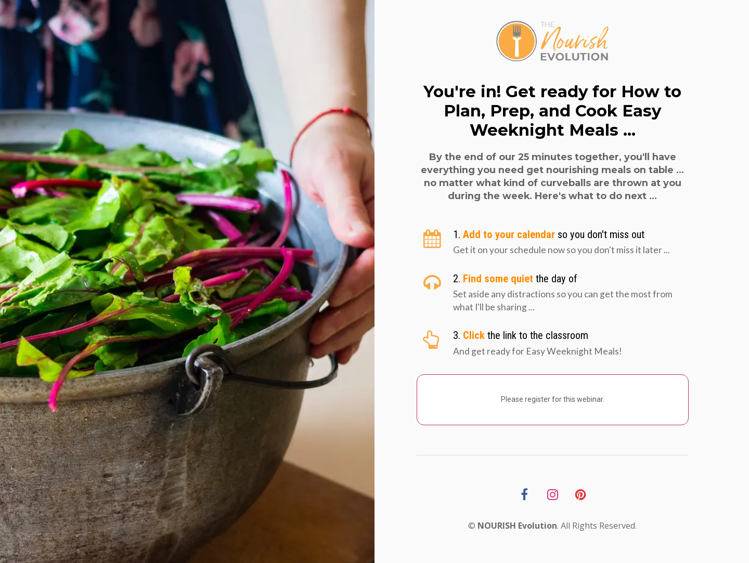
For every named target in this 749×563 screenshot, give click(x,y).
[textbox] (571, 234)
